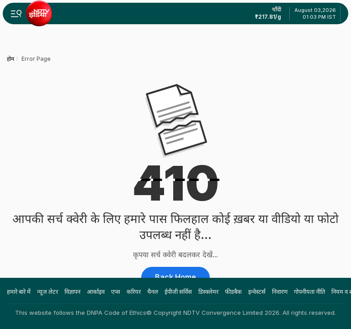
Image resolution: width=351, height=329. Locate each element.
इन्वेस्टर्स (257, 291)
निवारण (279, 291)
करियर (134, 291)
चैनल (152, 291)
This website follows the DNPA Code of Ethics (80, 312)
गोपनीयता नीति (309, 291)
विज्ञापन (72, 291)
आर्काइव (96, 291)
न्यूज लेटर (47, 291)
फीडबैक (233, 291)
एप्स (115, 291)
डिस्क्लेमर (208, 291)
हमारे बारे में (19, 291)
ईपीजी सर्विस (178, 291)
